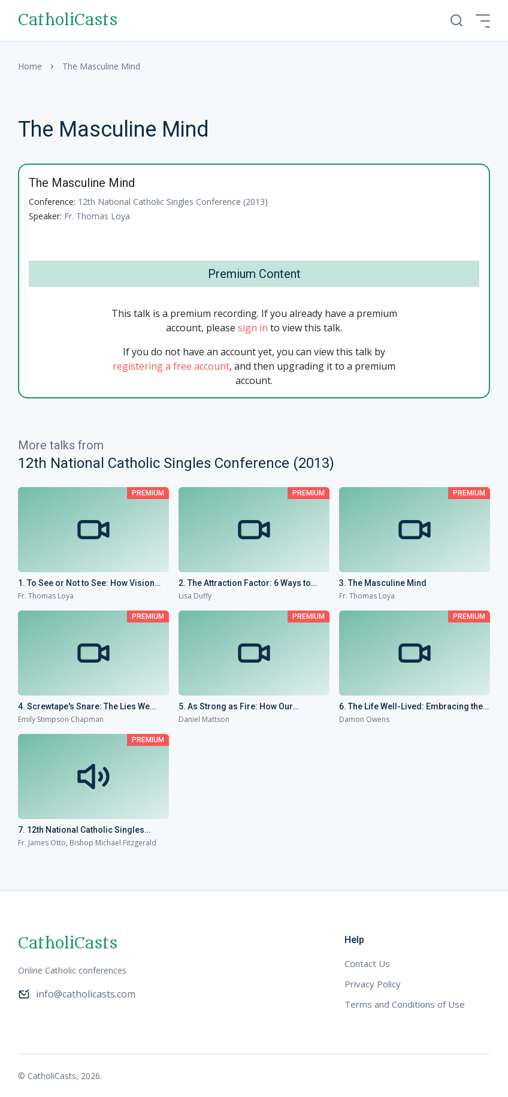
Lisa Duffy (195, 596)
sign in (253, 327)
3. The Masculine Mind (383, 583)
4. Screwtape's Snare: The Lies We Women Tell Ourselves (84, 707)
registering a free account (171, 366)
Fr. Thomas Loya (97, 216)
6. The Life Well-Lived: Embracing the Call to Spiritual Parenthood (411, 707)
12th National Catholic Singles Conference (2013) (173, 201)
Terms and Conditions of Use (404, 1004)
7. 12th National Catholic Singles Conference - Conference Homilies (86, 830)
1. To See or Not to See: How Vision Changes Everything (86, 583)
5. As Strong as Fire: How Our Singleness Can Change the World (245, 707)
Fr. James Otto (42, 843)
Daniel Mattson (204, 719)
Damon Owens (364, 719)
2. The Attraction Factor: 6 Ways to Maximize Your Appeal (245, 583)
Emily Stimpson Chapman (61, 719)
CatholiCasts (67, 20)
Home (30, 66)
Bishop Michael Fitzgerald (112, 843)
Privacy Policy (372, 984)
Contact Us (367, 963)
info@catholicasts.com (76, 994)
